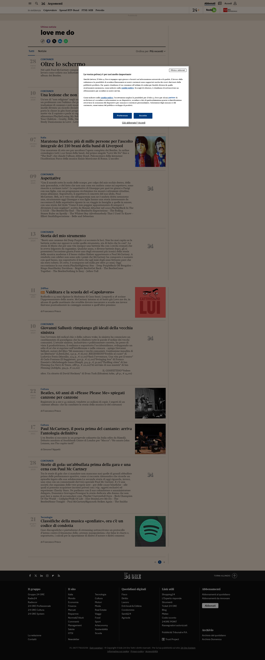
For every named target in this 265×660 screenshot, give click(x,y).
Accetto (143, 116)
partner (172, 98)
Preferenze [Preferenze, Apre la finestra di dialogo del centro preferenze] (122, 116)
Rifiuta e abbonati (178, 70)
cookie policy (127, 88)
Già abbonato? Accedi (133, 122)
